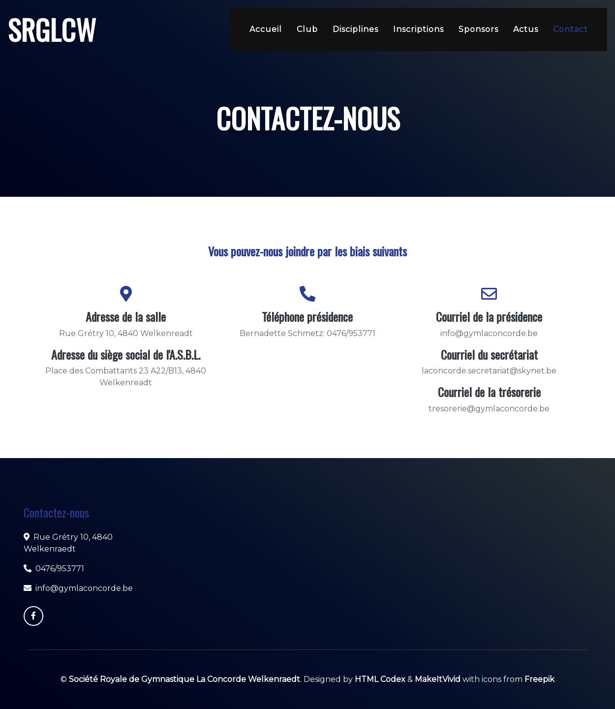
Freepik (539, 679)
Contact (570, 29)
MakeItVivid (438, 679)
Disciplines (355, 29)
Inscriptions (418, 29)
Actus (525, 29)
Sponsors (478, 29)
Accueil (265, 29)
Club (307, 29)
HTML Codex (380, 679)
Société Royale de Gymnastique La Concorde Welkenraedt (184, 679)
